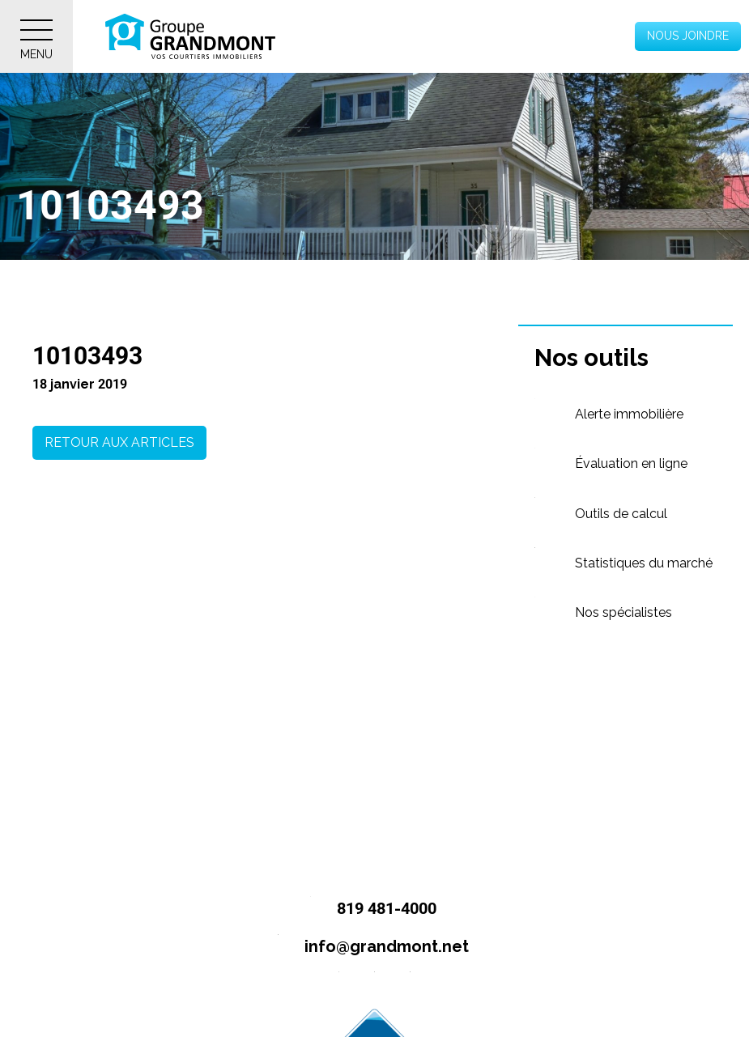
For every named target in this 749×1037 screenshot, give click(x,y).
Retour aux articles (119, 442)
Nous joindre (688, 35)
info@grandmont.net (366, 948)
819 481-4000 (366, 909)
